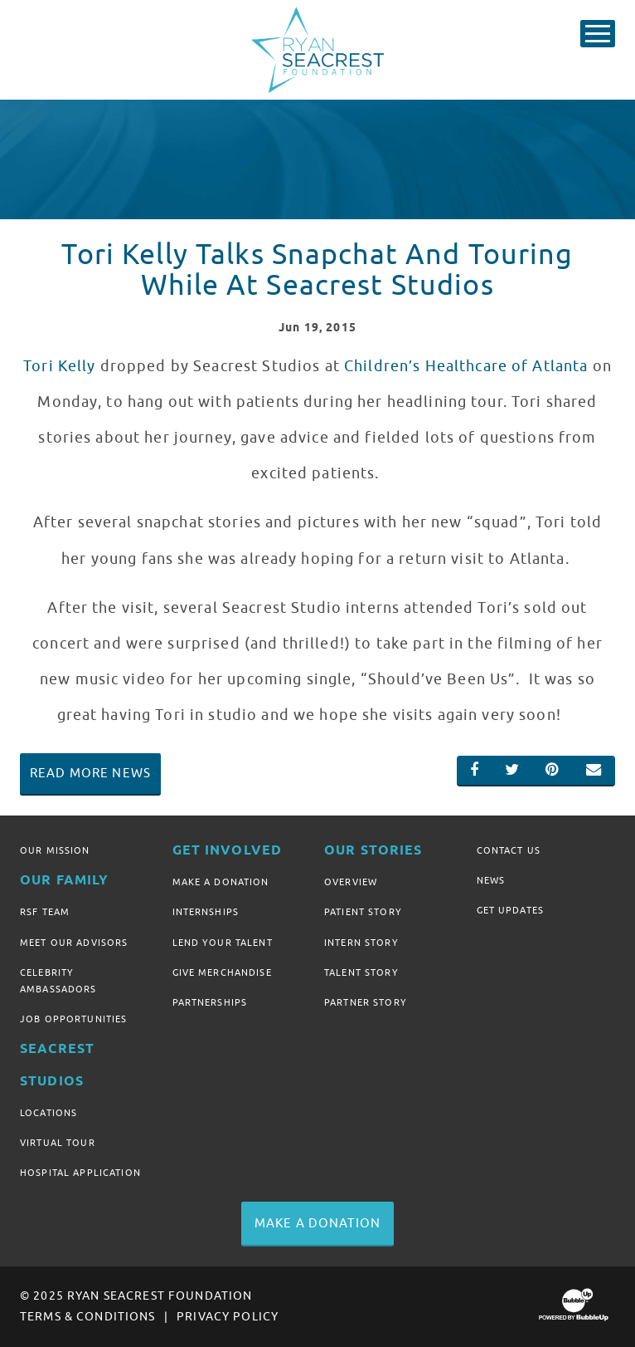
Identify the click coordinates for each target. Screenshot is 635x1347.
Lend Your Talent (222, 942)
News (491, 880)
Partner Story (365, 1002)
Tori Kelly (59, 366)
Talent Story (361, 972)
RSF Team (45, 912)
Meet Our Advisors (74, 942)
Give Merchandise (222, 972)
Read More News (90, 773)
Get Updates (511, 910)
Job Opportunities (73, 1019)
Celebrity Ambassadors (58, 981)
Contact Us (508, 850)
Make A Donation (220, 882)
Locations (48, 1113)
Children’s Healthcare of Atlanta (466, 366)
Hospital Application (80, 1172)
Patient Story (363, 912)
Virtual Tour (57, 1143)
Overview (350, 882)
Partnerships (210, 1002)
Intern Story (361, 942)
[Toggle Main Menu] (597, 33)
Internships (206, 912)
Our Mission (55, 850)
